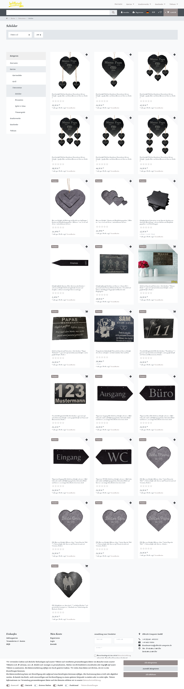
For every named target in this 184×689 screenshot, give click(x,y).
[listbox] (70, 71)
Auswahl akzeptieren (151, 668)
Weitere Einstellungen (89, 685)
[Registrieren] (138, 12)
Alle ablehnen (150, 674)
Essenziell (15, 685)
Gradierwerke (143, 4)
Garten (129, 4)
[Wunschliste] (160, 12)
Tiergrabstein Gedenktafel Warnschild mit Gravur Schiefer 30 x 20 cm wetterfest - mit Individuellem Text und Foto (113, 352)
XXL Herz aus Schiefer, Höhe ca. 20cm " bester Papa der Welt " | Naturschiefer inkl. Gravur (156, 543)
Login (52, 641)
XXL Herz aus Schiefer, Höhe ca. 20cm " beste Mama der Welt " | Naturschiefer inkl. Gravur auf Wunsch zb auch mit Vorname (158, 481)
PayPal (60, 685)
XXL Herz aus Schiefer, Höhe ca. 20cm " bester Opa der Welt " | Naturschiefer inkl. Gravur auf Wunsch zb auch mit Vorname (114, 544)
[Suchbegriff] (58, 12)
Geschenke (159, 4)
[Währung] (153, 12)
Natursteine (21, 18)
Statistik (28, 685)
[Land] (147, 12)
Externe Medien (45, 685)
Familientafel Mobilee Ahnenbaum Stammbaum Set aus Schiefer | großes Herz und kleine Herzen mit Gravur (70, 96)
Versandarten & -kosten (15, 641)
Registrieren (55, 638)
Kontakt (53, 644)
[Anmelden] (125, 12)
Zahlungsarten (12, 638)
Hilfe (8, 644)
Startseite (118, 4)
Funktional (74, 685)
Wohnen (172, 4)
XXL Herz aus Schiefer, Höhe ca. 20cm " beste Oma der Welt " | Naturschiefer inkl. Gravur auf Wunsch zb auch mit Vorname (69, 544)
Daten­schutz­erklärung (91, 680)
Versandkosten (70, 108)
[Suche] (113, 12)
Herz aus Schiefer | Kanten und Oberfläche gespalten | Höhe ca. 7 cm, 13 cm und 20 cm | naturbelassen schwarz (114, 221)
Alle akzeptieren (150, 662)
